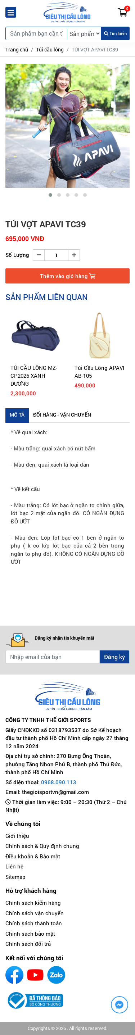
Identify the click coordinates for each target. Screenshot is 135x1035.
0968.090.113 (58, 782)
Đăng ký (114, 657)
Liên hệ (14, 866)
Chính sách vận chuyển (34, 913)
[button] (50, 195)
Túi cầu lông (50, 49)
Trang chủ (16, 49)
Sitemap (15, 876)
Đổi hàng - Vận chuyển (62, 414)
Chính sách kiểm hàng (33, 902)
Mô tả (17, 414)
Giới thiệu (17, 835)
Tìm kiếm (115, 33)
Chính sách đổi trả (28, 943)
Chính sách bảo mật (30, 933)
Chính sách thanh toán (33, 923)
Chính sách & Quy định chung (42, 845)
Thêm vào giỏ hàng (67, 276)
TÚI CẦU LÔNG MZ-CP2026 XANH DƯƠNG (33, 375)
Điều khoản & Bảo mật (32, 856)
